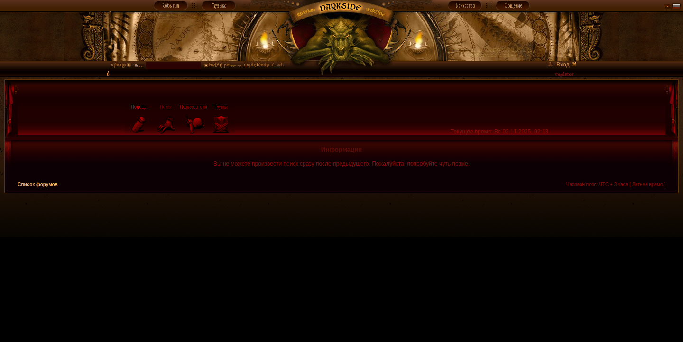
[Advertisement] (341, 214)
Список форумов (38, 184)
